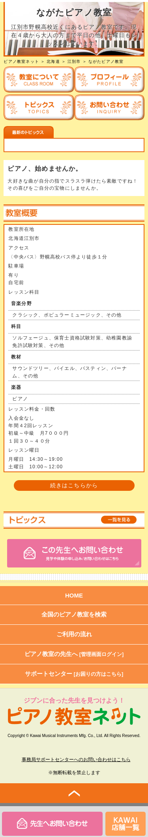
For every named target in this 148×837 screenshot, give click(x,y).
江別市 (74, 61)
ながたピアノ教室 (106, 61)
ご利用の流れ (74, 634)
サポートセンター (74, 673)
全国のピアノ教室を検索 (74, 614)
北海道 (53, 61)
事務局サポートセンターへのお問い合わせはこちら (76, 759)
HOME (74, 595)
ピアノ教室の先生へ (74, 653)
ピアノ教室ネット (21, 61)
